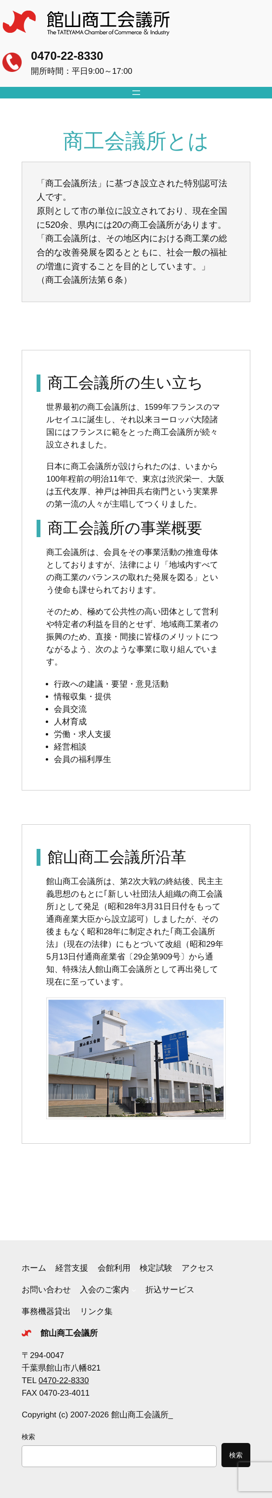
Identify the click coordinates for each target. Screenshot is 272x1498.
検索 (28, 1437)
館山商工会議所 (69, 1333)
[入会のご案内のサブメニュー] (133, 1290)
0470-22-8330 (67, 55)
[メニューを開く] (136, 92)
